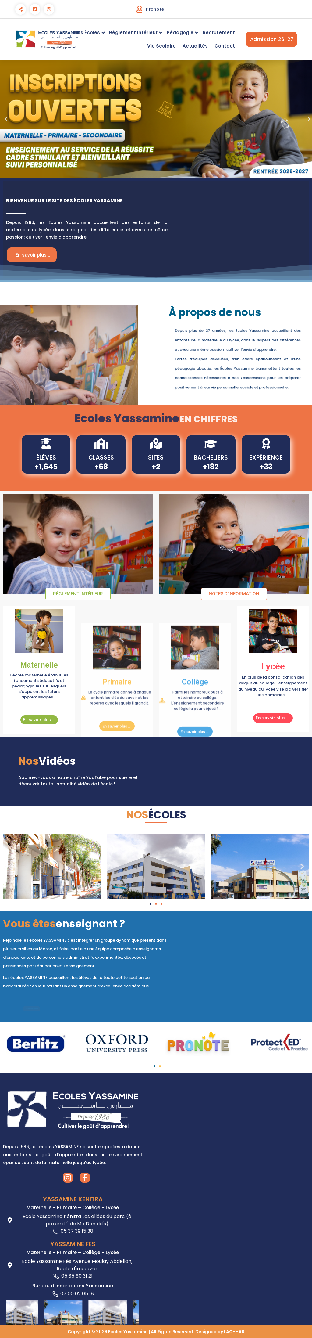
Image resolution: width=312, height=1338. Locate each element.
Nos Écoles (87, 32)
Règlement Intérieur (133, 32)
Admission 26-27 (273, 39)
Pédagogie (180, 32)
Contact (224, 46)
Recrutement (219, 32)
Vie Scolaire (161, 46)
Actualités (195, 46)
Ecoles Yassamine (128, 1332)
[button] (6, 119)
